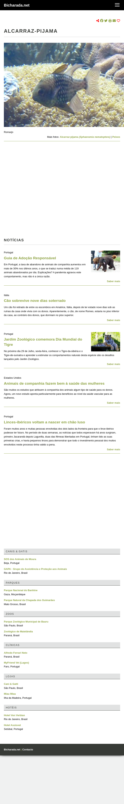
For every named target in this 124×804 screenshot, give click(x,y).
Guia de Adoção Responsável (30, 258)
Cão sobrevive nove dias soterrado (35, 301)
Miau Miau (10, 693)
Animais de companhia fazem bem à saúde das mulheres (54, 383)
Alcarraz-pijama (85, 136)
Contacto (27, 749)
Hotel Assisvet (12, 725)
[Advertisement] (42, 190)
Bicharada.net (16, 5)
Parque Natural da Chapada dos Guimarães (29, 600)
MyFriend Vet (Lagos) (16, 662)
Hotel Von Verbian (14, 715)
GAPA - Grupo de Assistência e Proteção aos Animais (35, 569)
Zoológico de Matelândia (18, 631)
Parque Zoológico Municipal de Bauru (26, 621)
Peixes (116, 136)
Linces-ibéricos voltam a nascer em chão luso (44, 422)
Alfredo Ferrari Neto (15, 652)
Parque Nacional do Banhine (21, 590)
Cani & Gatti (11, 683)
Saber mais (113, 281)
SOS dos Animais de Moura (20, 559)
